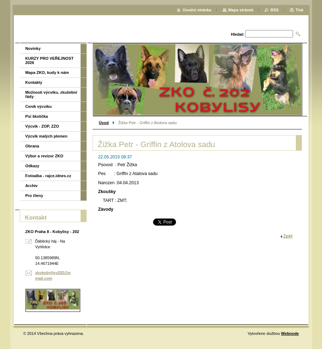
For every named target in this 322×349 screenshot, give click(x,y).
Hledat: (237, 34)
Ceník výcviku (38, 106)
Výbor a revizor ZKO (44, 156)
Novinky (33, 48)
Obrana (32, 146)
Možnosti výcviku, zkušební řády (51, 94)
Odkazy (32, 166)
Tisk (299, 10)
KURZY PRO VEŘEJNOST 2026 (49, 60)
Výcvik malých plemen (46, 136)
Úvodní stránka (197, 10)
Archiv (31, 186)
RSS (274, 10)
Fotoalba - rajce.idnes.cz (48, 176)
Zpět (288, 236)
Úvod (104, 123)
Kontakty (33, 82)
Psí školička (36, 116)
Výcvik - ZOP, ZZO (42, 126)
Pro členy (34, 195)
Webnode (290, 333)
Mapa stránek (241, 10)
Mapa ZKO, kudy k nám (47, 72)
